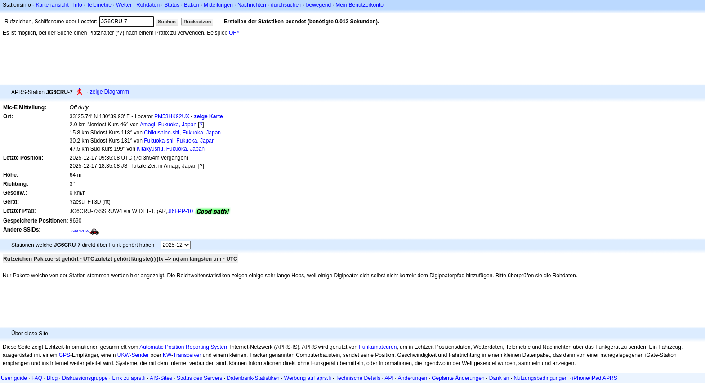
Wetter (124, 5)
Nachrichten (251, 5)
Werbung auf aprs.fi (307, 378)
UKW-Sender (133, 355)
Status (171, 5)
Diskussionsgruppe (84, 378)
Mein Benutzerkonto (359, 5)
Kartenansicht (52, 5)
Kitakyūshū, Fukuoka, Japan (171, 149)
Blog (52, 378)
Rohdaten (148, 5)
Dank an (499, 378)
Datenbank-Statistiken (253, 378)
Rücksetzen (197, 21)
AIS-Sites (161, 378)
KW (167, 355)
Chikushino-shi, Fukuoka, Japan (182, 132)
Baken (191, 5)
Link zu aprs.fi (129, 378)
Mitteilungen (218, 5)
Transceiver (187, 355)
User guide (14, 378)
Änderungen (412, 378)
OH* (234, 33)
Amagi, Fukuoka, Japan (168, 124)
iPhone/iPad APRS (594, 378)
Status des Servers (199, 378)
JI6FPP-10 (180, 211)
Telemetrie (99, 5)
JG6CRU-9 (79, 231)
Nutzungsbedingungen (540, 378)
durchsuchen (286, 5)
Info (77, 5)
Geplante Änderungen (458, 378)
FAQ (36, 378)
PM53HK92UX (171, 116)
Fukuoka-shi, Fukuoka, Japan (179, 141)
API (389, 378)
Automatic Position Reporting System (183, 347)
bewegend (318, 5)
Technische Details (357, 378)
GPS (64, 355)
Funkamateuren (378, 347)
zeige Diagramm (109, 92)
